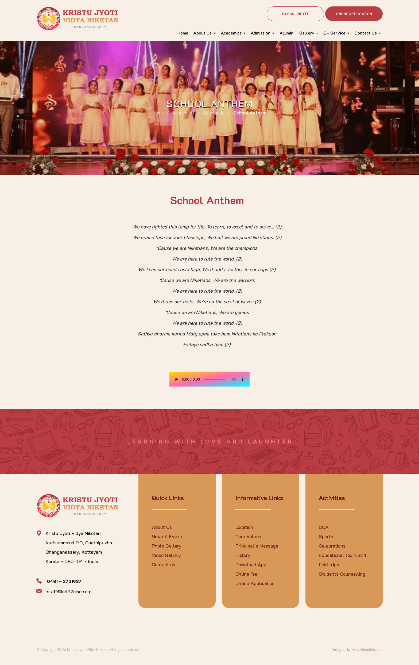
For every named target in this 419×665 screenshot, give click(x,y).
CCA (324, 527)
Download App (250, 564)
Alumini (287, 33)
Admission (260, 33)
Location (244, 527)
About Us (202, 33)
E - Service (334, 33)
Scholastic (213, 113)
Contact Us (366, 33)
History (242, 555)
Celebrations (332, 545)
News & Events (168, 536)
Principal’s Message (256, 545)
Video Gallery (166, 555)
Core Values (248, 536)
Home (182, 33)
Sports (326, 536)
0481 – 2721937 (64, 581)
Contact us (163, 564)
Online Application (354, 14)
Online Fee (246, 574)
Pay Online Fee (295, 14)
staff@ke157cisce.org (69, 591)
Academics (231, 33)
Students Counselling (342, 574)
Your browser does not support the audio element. (209, 379)
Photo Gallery (166, 545)
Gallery (306, 33)
